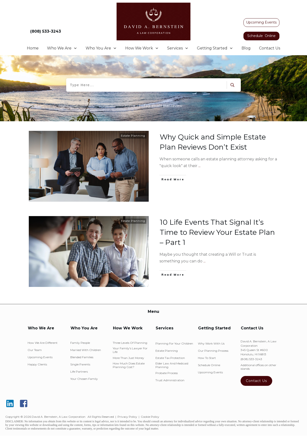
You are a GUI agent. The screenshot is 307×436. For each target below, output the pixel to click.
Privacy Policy (127, 416)
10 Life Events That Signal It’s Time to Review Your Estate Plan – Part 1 (217, 232)
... (199, 166)
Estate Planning (133, 135)
